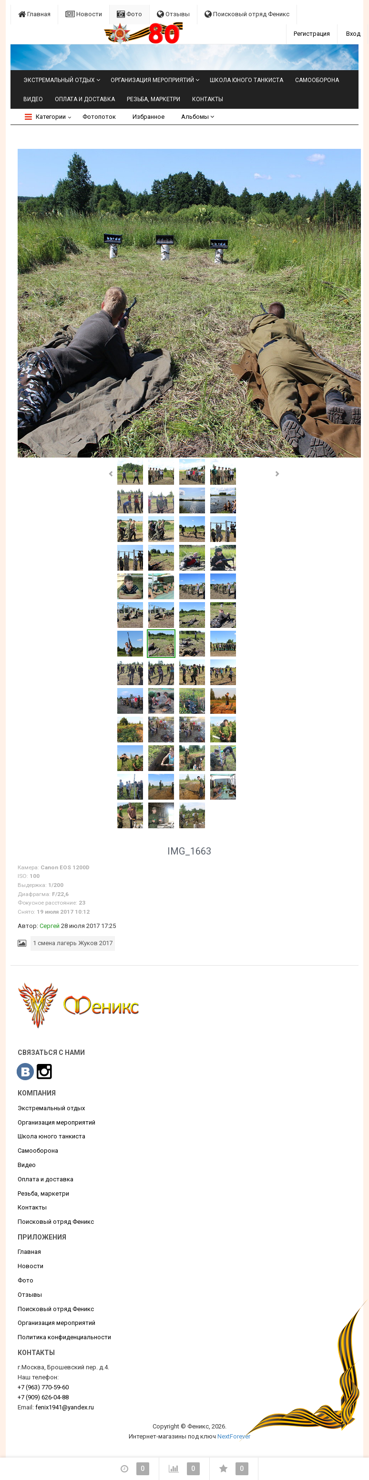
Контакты (207, 99)
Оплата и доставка (85, 99)
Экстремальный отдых (59, 80)
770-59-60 (43, 1387)
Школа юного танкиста (246, 80)
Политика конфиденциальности (64, 1337)
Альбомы (197, 116)
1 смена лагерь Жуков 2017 (73, 943)
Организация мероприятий (152, 80)
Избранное (148, 116)
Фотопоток (99, 116)
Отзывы (173, 14)
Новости (83, 14)
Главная (34, 14)
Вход (353, 33)
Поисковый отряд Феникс (247, 14)
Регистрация (312, 33)
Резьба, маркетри (153, 99)
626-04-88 (43, 1397)
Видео (33, 99)
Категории (45, 116)
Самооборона (317, 80)
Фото (129, 14)
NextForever (233, 1436)
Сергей (50, 925)
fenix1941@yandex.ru (64, 1407)
